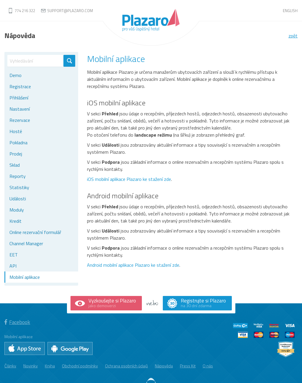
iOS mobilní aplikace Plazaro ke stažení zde (129, 179)
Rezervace (19, 120)
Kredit (15, 221)
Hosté (15, 131)
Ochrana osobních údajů (126, 365)
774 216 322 (25, 10)
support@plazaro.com (70, 11)
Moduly (16, 209)
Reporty (17, 176)
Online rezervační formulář (35, 232)
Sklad (14, 164)
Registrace (20, 86)
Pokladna (18, 142)
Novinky (30, 365)
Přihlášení (18, 97)
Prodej (15, 153)
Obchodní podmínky (80, 365)
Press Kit (188, 365)
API (13, 265)
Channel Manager (26, 243)
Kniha (50, 365)
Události (17, 198)
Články (10, 365)
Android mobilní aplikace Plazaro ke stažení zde (133, 265)
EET (13, 254)
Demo (15, 75)
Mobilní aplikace (24, 277)
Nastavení (19, 108)
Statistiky (19, 187)
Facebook (17, 322)
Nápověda (164, 365)
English (290, 11)
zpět (293, 35)
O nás (208, 365)
